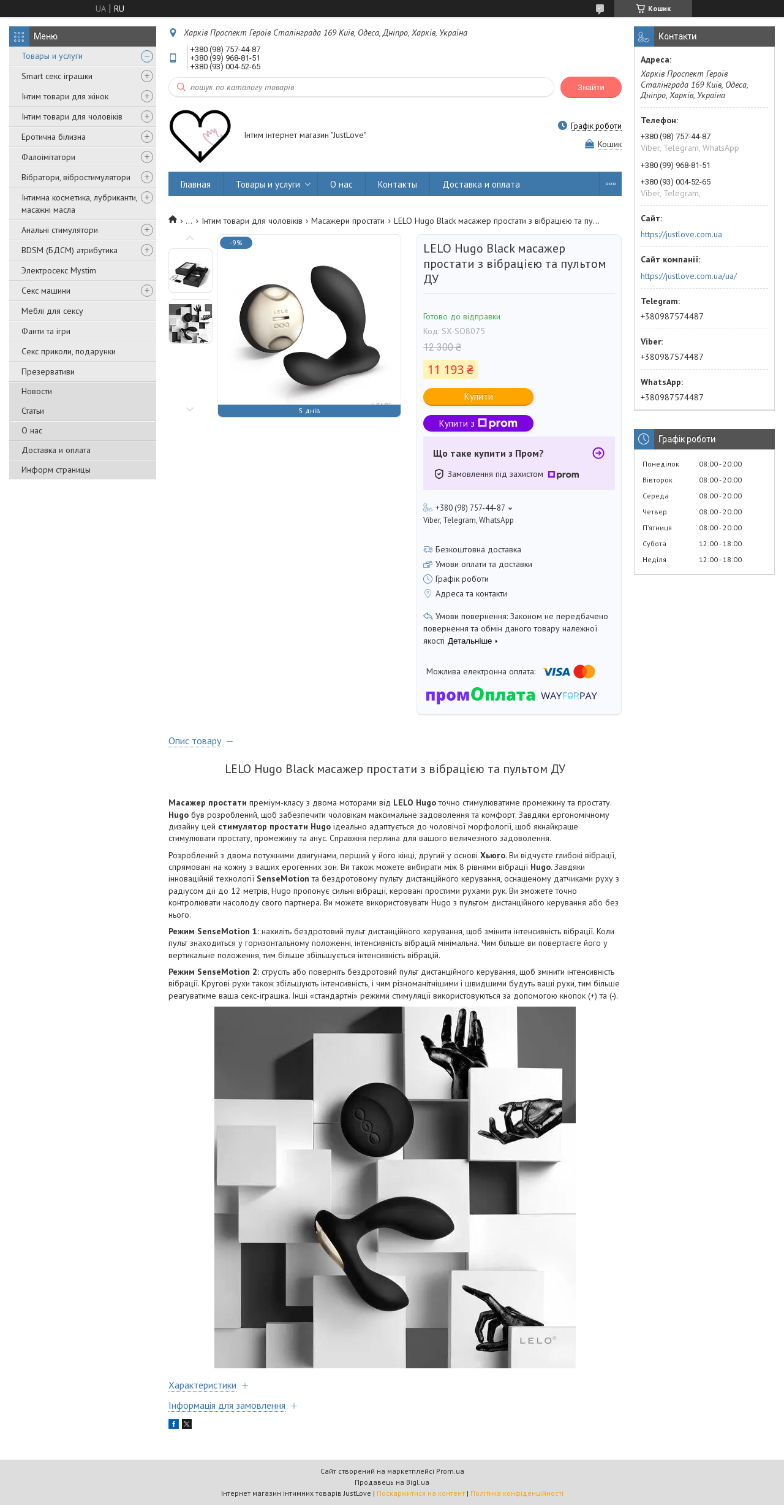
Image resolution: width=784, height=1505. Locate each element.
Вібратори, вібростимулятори (75, 177)
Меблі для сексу (52, 310)
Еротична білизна (53, 136)
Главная (196, 184)
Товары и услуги (52, 55)
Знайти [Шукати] (591, 87)
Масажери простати (348, 220)
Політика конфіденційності (517, 1493)
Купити (478, 396)
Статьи (32, 410)
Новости (36, 391)
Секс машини (45, 290)
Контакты (397, 184)
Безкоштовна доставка (478, 549)
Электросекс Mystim (58, 270)
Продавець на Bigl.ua (392, 1482)
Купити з (478, 423)
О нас (31, 430)
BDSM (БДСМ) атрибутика (69, 250)
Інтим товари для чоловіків (72, 116)
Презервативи (48, 371)
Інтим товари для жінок (64, 96)
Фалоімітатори (48, 156)
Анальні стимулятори (59, 229)
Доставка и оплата (56, 449)
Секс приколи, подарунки (68, 351)
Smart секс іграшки (56, 76)
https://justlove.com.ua (681, 234)
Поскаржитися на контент (421, 1493)
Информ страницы (56, 469)
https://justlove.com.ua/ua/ (689, 275)
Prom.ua (450, 1471)
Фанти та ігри (45, 331)
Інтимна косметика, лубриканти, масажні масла (79, 203)
